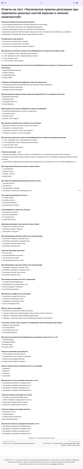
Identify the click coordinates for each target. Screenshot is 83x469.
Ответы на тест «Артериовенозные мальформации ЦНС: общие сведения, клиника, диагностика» (61, 444)
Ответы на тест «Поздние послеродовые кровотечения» (19, 443)
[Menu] (3, 3)
